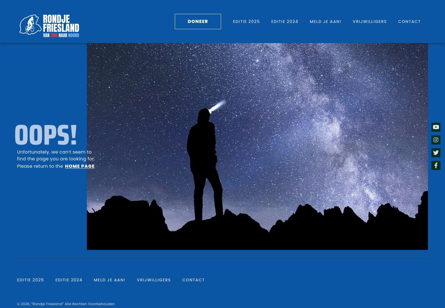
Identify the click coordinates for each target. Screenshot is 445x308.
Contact (409, 21)
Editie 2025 (246, 21)
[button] (198, 21)
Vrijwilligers (370, 21)
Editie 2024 (284, 21)
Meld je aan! (325, 21)
